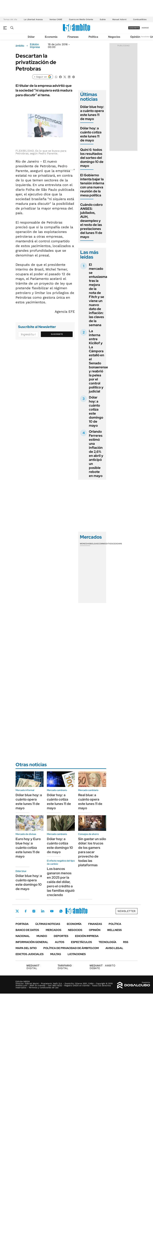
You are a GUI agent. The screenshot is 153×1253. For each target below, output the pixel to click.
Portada (22, 924)
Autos (59, 942)
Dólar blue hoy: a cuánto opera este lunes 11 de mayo (92, 113)
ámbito (20, 45)
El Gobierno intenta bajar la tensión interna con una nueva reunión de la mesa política (92, 185)
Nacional (23, 936)
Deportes (61, 936)
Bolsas (94, 543)
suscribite (134, 28)
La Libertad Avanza (33, 19)
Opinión (135, 37)
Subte (103, 19)
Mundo (41, 936)
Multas (55, 954)
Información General (32, 942)
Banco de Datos (27, 930)
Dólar (31, 37)
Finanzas (73, 37)
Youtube (51, 911)
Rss (125, 942)
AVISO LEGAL (114, 948)
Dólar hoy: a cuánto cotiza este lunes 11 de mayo (90, 134)
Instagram (33, 911)
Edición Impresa (87, 936)
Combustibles (139, 19)
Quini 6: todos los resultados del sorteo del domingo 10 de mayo (91, 157)
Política (93, 37)
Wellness (114, 930)
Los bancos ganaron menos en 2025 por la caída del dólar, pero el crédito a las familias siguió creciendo (60, 882)
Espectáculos (81, 942)
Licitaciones (77, 954)
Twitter (17, 911)
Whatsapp (60, 911)
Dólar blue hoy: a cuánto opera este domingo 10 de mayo (29, 882)
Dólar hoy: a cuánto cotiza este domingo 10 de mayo (96, 411)
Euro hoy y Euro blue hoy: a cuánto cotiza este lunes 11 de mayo (28, 848)
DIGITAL (33, 967)
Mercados (53, 930)
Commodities (105, 543)
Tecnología (107, 942)
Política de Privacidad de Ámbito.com (71, 948)
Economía (51, 37)
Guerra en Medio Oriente (81, 19)
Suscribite (57, 334)
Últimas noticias (47, 924)
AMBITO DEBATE (102, 967)
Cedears (117, 543)
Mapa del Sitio (26, 948)
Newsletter (145, 37)
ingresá (145, 28)
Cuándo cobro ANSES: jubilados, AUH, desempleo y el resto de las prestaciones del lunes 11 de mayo (91, 220)
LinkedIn (42, 911)
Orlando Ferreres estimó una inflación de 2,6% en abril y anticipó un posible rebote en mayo (96, 453)
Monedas (85, 543)
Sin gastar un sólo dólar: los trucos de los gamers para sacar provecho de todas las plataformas (92, 852)
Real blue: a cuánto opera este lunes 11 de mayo (90, 801)
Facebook (25, 911)
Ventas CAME (55, 19)
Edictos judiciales (30, 954)
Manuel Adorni (119, 19)
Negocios (114, 37)
